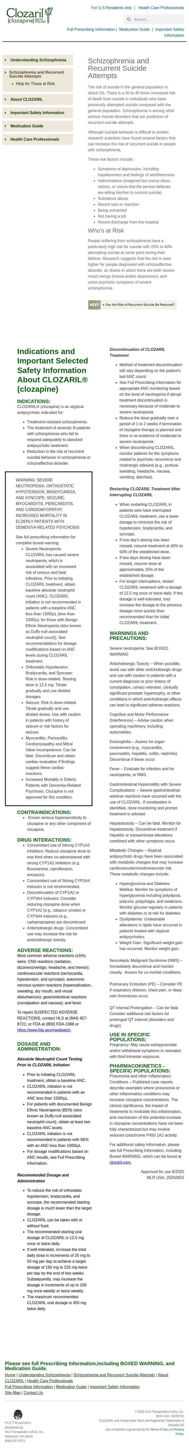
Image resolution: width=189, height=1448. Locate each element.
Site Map (12, 1393)
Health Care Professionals (161, 8)
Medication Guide (134, 29)
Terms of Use (159, 1429)
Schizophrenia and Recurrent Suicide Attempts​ (36, 74)
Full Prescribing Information (91, 29)
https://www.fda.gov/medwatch (43, 1030)
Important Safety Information (115, 1387)
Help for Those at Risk (35, 84)
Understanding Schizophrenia (44, 1375)
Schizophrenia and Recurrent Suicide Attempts (114, 1375)
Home (10, 1375)
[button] (37, 74)
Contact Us (33, 1393)
